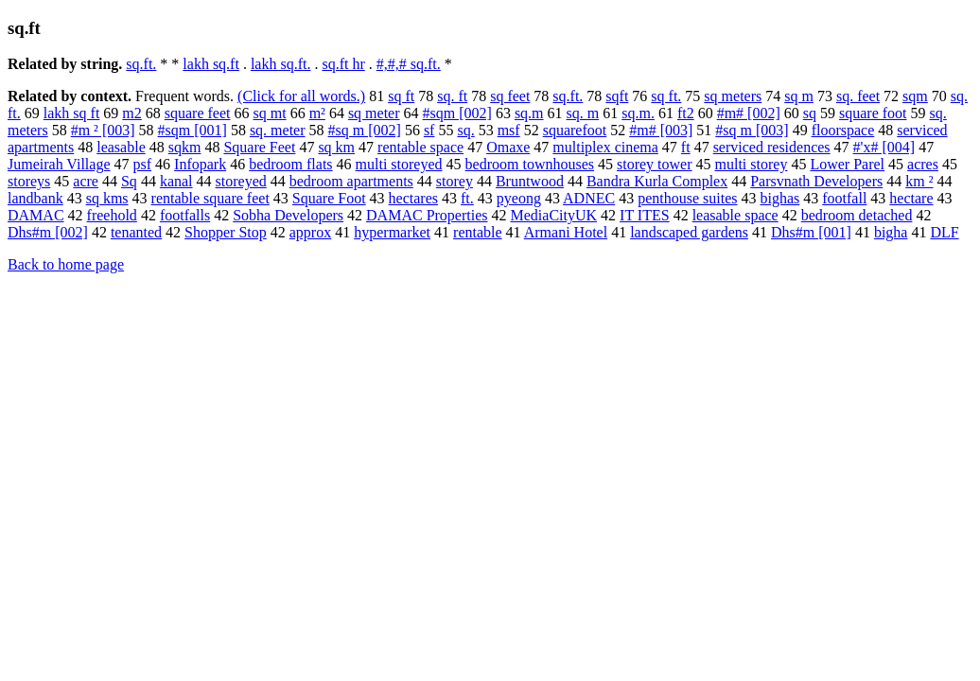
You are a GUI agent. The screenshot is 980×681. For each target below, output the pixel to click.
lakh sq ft (72, 113)
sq (809, 113)
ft (686, 147)
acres (922, 164)
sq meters (732, 96)
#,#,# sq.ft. (408, 64)
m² (317, 113)
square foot (873, 113)
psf (142, 164)
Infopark (200, 164)
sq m (799, 96)
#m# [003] (660, 130)
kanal (176, 181)
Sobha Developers (288, 215)
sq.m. (638, 113)
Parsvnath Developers (816, 181)
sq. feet (858, 96)
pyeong (519, 198)
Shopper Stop (225, 232)
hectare (911, 198)
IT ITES (645, 215)
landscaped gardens (689, 232)
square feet (198, 113)
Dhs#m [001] (811, 232)
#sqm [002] (457, 113)
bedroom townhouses (529, 164)
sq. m (583, 113)
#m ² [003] (103, 130)
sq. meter (278, 130)
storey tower (654, 164)
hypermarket (392, 232)
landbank (35, 198)
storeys (29, 181)
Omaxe (508, 147)
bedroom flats (290, 164)
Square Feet (259, 147)
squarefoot (575, 130)
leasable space (735, 215)
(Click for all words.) (301, 96)
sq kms (107, 198)
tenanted (136, 232)
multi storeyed (399, 164)
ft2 (685, 113)
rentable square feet (210, 198)
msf (509, 130)
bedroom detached (857, 215)
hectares (413, 198)
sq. (465, 130)
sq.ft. (141, 64)
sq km (336, 147)
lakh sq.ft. (281, 64)
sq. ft (452, 96)
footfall (844, 198)
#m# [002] (748, 113)
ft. (467, 198)
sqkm (184, 147)
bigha (891, 232)
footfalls (185, 215)
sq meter (374, 113)
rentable (477, 232)
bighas (779, 198)
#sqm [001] (192, 130)
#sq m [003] (751, 130)
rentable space (420, 147)
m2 (131, 113)
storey (454, 181)
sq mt (270, 113)
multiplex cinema (605, 147)
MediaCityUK (554, 215)
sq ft (401, 96)
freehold (112, 215)
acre (85, 181)
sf (429, 130)
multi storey (751, 164)
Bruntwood (530, 181)
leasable (121, 147)
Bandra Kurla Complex (656, 181)
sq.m (529, 113)
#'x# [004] (884, 147)
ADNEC (589, 198)
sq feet (510, 96)
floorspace (843, 130)
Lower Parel (847, 164)
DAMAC (36, 215)
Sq (129, 181)
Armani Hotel (565, 232)
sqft (616, 96)
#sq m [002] (364, 130)
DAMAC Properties (426, 215)
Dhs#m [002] (48, 232)
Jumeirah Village (59, 164)
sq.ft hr (343, 64)
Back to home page (66, 264)
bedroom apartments (351, 181)
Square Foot (329, 198)
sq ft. (666, 96)
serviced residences (772, 147)
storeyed (241, 181)
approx (310, 232)
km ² (919, 181)
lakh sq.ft (211, 64)
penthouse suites (687, 198)
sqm (915, 96)
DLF (944, 232)
